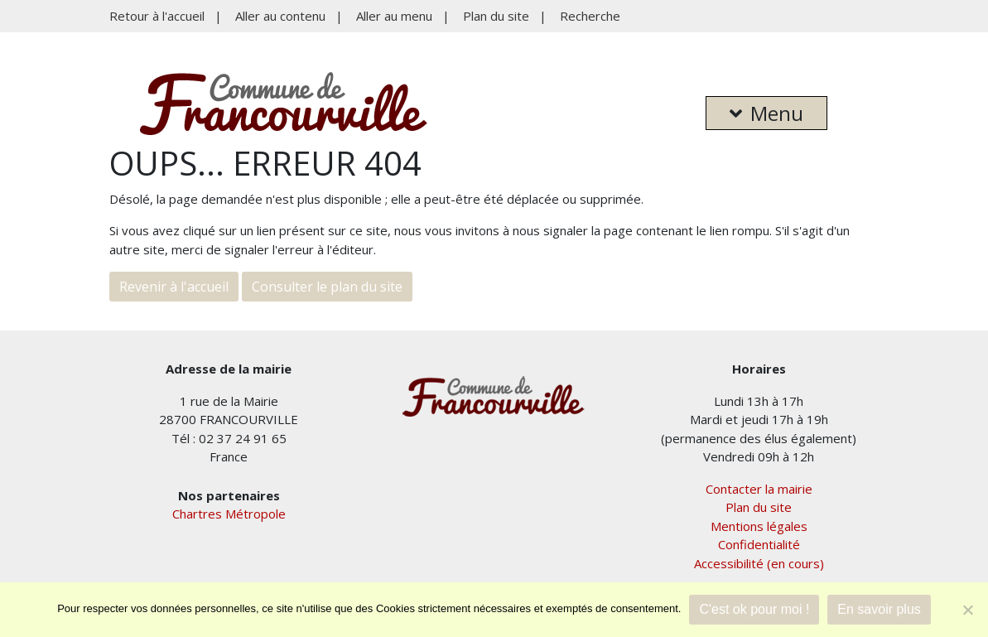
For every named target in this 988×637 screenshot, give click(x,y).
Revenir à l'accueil (174, 286)
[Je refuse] (967, 609)
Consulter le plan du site (327, 286)
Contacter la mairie (759, 488)
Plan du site (496, 15)
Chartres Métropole (229, 513)
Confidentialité (759, 544)
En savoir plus (879, 609)
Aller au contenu (280, 15)
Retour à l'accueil (157, 15)
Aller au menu (394, 15)
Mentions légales (759, 526)
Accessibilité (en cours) (759, 563)
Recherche (590, 15)
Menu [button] (766, 113)
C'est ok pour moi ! (754, 609)
